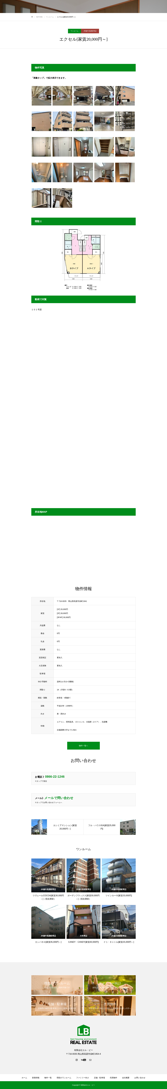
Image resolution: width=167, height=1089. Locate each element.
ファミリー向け (100, 7)
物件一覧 (66, 7)
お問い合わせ (156, 7)
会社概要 (142, 7)
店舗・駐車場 (116, 7)
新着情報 (54, 7)
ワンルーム (74, 31)
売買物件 (130, 7)
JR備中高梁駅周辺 (90, 31)
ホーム (43, 7)
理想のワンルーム (82, 7)
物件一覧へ (83, 746)
